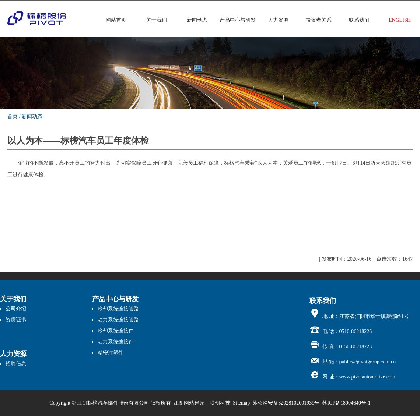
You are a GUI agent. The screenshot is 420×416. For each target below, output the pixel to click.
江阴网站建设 (189, 403)
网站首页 (116, 20)
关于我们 (156, 20)
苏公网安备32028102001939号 (285, 403)
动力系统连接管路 (118, 319)
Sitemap (241, 403)
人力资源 (278, 20)
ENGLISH (400, 20)
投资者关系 (319, 20)
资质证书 (16, 319)
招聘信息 (16, 363)
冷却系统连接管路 (118, 308)
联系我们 (359, 20)
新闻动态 (197, 20)
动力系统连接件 (116, 342)
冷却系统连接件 (116, 331)
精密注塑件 (110, 353)
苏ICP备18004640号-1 (346, 403)
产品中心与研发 (238, 20)
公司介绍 (16, 308)
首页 (12, 116)
